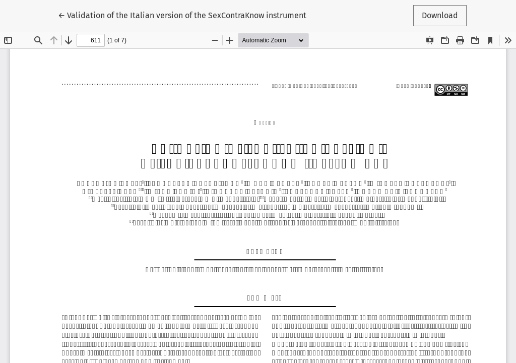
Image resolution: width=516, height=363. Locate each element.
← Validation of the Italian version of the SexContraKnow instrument (182, 14)
